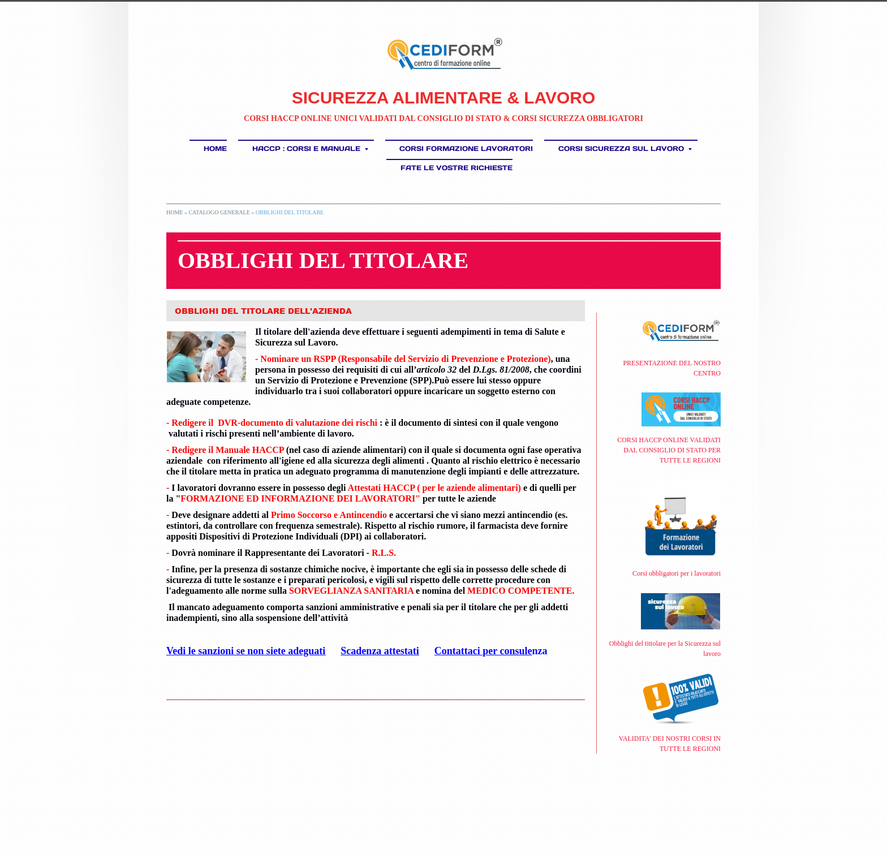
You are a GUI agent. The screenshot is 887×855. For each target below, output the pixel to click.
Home (215, 148)
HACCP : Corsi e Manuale (310, 148)
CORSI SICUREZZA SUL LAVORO (625, 148)
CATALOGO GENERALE (218, 212)
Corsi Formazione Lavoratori (466, 148)
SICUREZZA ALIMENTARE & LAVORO (444, 97)
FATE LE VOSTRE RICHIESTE (457, 167)
